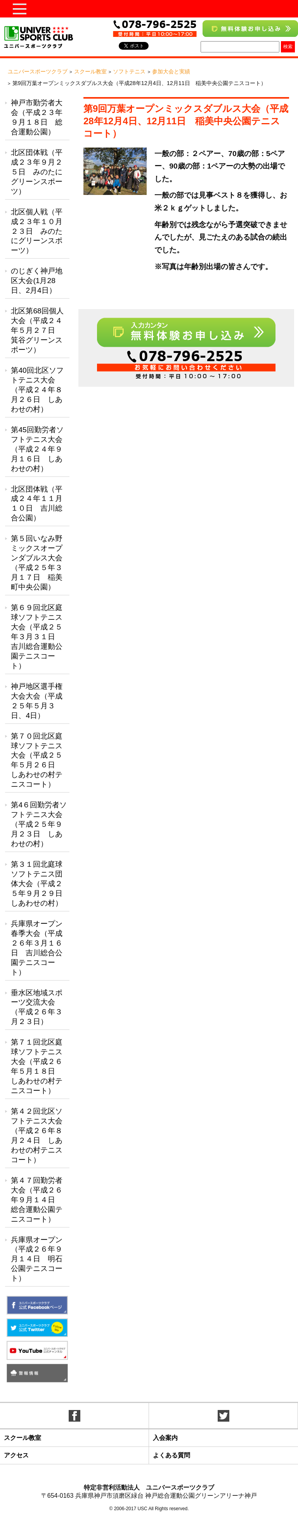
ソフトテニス (129, 71)
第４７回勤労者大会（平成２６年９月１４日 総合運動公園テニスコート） (36, 1199)
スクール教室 (90, 71)
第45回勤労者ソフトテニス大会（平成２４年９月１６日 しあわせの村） (37, 449)
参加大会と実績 (171, 71)
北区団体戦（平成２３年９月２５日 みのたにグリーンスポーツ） (36, 171)
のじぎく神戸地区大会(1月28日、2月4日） (36, 280)
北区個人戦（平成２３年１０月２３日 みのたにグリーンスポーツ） (36, 231)
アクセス (16, 1455)
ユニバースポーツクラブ (38, 71)
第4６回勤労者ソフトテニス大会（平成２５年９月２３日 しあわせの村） (39, 824)
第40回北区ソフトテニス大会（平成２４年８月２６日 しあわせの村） (37, 389)
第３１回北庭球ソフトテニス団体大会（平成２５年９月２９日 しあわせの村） (40, 883)
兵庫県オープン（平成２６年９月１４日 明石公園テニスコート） (36, 1259)
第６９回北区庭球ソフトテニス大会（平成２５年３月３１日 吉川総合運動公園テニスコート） (36, 636)
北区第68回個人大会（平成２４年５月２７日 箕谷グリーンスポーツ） (37, 330)
